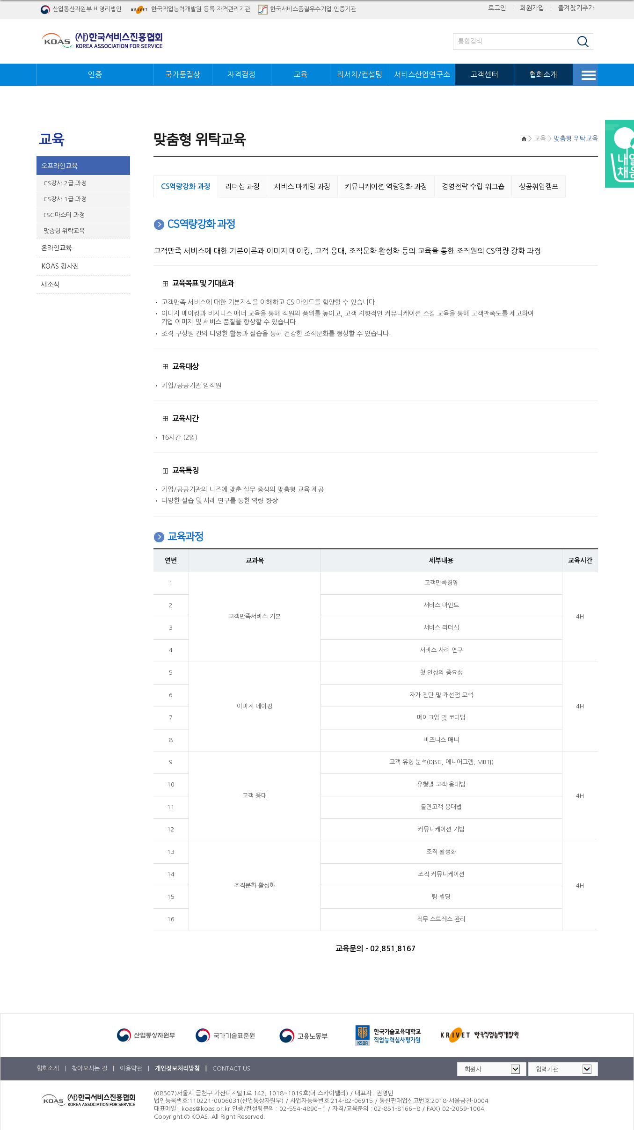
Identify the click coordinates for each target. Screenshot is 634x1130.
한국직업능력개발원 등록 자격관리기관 (189, 10)
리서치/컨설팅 (359, 74)
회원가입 (532, 8)
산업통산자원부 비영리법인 (81, 10)
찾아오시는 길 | (94, 1067)
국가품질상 (182, 74)
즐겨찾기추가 (576, 8)
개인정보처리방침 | (182, 1067)
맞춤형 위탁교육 (64, 230)
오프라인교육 (59, 165)
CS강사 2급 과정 (65, 182)
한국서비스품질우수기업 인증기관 (307, 10)
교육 (300, 74)
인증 (95, 74)
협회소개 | (52, 1067)
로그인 (497, 8)
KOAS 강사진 (60, 265)
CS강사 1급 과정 (65, 198)
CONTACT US (231, 1067)
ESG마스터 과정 (64, 214)
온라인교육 (56, 247)
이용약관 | (135, 1067)
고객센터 (484, 74)
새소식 (50, 283)
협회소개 (543, 74)
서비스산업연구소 (422, 74)
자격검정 (241, 74)
